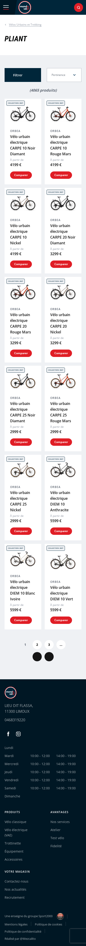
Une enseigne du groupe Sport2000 (34, 916)
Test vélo (57, 838)
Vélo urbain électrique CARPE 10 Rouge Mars (60, 145)
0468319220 (15, 719)
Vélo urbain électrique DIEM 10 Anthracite (60, 501)
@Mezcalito (28, 939)
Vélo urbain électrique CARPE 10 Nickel (20, 234)
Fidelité (56, 846)
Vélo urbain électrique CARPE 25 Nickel (20, 501)
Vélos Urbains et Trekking (25, 25)
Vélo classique (15, 822)
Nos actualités (15, 889)
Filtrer (17, 75)
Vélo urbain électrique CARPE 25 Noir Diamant (22, 412)
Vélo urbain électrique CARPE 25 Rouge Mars (60, 412)
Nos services (60, 822)
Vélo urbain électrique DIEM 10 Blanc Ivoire (22, 590)
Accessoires (13, 859)
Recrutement (15, 897)
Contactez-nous (16, 881)
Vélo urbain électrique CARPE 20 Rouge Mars (20, 323)
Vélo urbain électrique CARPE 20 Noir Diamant (62, 234)
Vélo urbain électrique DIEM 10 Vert (61, 593)
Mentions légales (16, 924)
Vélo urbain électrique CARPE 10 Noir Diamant (22, 145)
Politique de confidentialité (23, 931)
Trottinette (13, 843)
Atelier (55, 830)
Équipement (14, 851)
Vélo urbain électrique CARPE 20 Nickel (60, 323)
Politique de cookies (48, 924)
